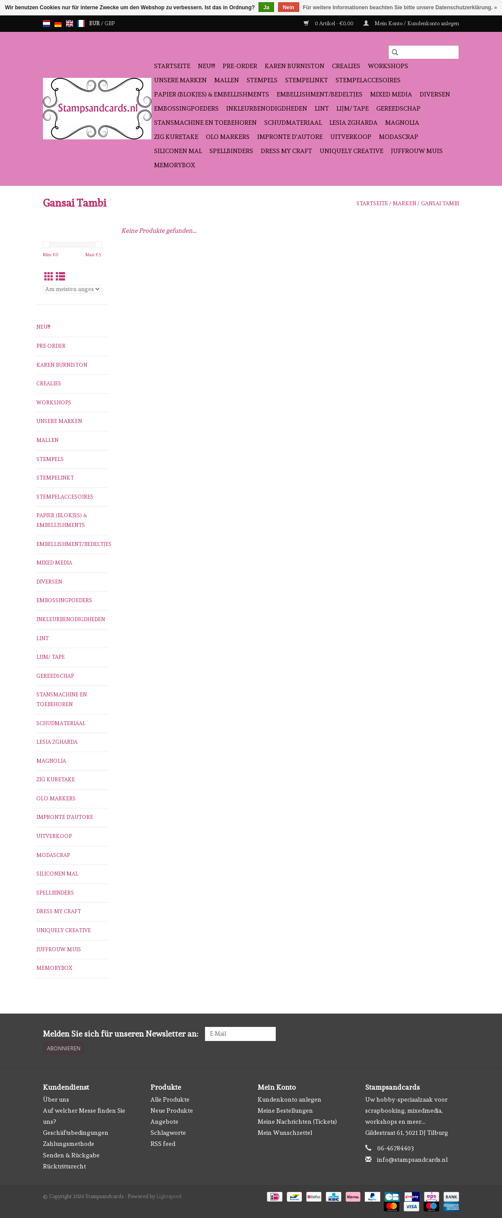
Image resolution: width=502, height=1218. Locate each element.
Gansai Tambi (440, 203)
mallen (226, 80)
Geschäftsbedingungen (75, 1132)
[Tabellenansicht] (49, 276)
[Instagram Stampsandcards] (452, 1034)
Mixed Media (391, 94)
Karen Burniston (294, 65)
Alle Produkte (170, 1099)
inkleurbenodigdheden (266, 108)
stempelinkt (306, 80)
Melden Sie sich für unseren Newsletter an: (120, 1033)
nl (46, 23)
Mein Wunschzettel (285, 1132)
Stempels (262, 80)
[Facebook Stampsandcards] (436, 1034)
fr (81, 23)
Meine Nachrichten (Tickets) (297, 1121)
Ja (266, 7)
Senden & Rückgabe (71, 1155)
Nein (288, 7)
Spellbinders (231, 150)
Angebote (164, 1121)
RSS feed (163, 1143)
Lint (322, 108)
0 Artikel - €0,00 (329, 23)
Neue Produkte (172, 1110)
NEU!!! (206, 65)
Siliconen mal (178, 150)
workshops (388, 65)
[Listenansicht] (60, 276)
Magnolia (402, 122)
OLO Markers (228, 136)
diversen (435, 94)
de (58, 23)
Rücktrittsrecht (64, 1166)
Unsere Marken (180, 80)
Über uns (56, 1099)
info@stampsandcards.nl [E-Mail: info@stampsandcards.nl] (412, 1159)
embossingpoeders (186, 108)
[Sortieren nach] (72, 289)
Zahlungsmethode (68, 1143)
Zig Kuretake (176, 136)
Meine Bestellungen (285, 1110)
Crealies (346, 65)
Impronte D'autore (290, 136)
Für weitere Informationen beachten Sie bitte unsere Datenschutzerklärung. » (400, 7)
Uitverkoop (350, 136)
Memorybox (174, 165)
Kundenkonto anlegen (289, 1099)
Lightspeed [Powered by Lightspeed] (168, 1196)
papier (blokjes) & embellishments (211, 94)
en (69, 23)
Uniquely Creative (351, 150)
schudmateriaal (293, 122)
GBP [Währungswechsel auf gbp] (109, 23)
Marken (404, 203)
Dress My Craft (286, 150)
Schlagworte (168, 1132)
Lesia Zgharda (353, 122)
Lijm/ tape (352, 108)
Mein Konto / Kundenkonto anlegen (411, 23)
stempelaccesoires (368, 80)
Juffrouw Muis (417, 150)
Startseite (172, 65)
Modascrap (398, 136)
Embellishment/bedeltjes (320, 94)
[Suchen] (423, 52)
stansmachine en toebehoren (205, 122)
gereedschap (398, 108)
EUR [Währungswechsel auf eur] (95, 23)
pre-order (240, 65)
